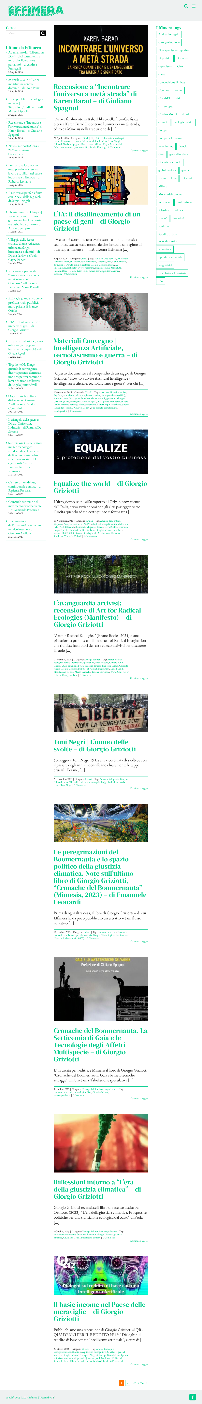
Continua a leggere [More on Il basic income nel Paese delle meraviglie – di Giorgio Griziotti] (139, 1364)
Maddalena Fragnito (64, 671)
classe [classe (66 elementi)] (161, 74)
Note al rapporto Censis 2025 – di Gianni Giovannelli (23, 150)
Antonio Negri (116, 138)
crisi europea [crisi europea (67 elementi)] (165, 106)
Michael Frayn (102, 144)
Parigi (103, 782)
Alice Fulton (102, 138)
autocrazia (75, 261)
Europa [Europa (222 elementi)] (162, 130)
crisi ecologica (79, 1092)
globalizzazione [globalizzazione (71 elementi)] (167, 170)
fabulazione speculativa (75, 935)
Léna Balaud (116, 668)
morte (87, 782)
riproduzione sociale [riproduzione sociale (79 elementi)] (170, 257)
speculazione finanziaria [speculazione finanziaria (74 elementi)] (172, 273)
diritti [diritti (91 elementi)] (185, 114)
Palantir (57, 270)
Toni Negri (66, 785)
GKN (66, 1237)
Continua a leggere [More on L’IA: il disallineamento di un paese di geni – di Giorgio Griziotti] (139, 277)
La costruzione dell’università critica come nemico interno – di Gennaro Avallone (25, 527)
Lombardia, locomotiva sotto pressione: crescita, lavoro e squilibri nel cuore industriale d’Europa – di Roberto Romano (25, 173)
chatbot (96, 395)
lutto (65, 782)
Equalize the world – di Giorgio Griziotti (100, 487)
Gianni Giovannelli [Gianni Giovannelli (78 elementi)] (169, 162)
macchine (89, 267)
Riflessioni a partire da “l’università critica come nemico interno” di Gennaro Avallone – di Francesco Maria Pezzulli (24, 279)
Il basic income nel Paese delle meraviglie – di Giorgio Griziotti (100, 1311)
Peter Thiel (82, 270)
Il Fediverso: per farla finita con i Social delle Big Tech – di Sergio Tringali (25, 197)
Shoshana (58, 536)
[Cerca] (43, 33)
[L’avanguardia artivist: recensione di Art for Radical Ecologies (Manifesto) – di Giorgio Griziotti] (101, 574)
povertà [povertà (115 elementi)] (162, 218)
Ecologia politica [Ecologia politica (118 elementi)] (183, 122)
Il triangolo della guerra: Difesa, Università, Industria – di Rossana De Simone (24, 425)
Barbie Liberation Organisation (79, 662)
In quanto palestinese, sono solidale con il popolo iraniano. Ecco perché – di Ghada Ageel (25, 347)
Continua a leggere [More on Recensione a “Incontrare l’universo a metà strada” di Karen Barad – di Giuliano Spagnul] (139, 150)
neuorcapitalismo (62, 1095)
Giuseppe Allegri (88, 1355)
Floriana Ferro (106, 141)
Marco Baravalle (82, 671)
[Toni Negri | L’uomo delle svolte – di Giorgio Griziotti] (101, 713)
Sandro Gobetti (100, 1361)
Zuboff (77, 536)
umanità (58, 273)
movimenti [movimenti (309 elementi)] (164, 202)
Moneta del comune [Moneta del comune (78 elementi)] (170, 194)
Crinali (85, 138)
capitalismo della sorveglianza (78, 395)
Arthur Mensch (61, 261)
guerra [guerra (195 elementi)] (185, 170)
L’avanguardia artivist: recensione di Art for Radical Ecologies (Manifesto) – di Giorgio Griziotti (97, 613)
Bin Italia (76, 1352)
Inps (115, 530)
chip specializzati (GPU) (113, 395)
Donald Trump (73, 264)
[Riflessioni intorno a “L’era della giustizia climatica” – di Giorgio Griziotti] (101, 1143)
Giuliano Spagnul (71, 144)
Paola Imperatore (84, 1237)
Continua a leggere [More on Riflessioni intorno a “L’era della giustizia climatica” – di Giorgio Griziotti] (139, 1240)
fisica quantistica (90, 141)
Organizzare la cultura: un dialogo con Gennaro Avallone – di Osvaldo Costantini (24, 402)
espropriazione (61, 398)
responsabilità (82, 147)
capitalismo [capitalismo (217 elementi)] (165, 66)
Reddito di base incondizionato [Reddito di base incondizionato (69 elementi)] (167, 237)
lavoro (81, 267)
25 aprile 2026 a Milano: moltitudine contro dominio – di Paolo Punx (23, 83)
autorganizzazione (62, 1352)
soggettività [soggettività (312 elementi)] (165, 265)
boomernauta (104, 932)
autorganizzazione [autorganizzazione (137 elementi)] (169, 42)
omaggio (96, 782)
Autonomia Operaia (109, 779)
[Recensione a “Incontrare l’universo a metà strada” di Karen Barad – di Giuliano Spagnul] (101, 51)
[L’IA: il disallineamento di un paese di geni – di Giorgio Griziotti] (101, 185)
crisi (109, 261)
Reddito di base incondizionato (76, 1361)
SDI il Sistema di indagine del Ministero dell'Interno (94, 533)
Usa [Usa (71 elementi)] (160, 281)
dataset (100, 527)
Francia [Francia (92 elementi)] (183, 146)
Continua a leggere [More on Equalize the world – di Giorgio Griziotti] (139, 539)
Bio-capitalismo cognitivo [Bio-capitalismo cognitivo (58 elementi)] (173, 50)
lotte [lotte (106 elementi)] (174, 178)
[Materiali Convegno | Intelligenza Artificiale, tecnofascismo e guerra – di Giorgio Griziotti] (101, 312)
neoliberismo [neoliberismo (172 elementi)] (184, 202)
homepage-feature (108, 1089)
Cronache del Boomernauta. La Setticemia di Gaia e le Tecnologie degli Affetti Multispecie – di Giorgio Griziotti (101, 1045)
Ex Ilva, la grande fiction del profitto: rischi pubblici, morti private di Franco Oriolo (25, 304)
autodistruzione (88, 261)
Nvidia (100, 404)
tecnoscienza (113, 270)
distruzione (59, 264)
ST (52, 1397)
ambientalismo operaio (65, 1234)
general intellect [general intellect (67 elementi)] (178, 154)
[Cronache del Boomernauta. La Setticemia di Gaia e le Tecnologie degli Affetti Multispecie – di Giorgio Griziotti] (101, 989)
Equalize (64, 530)
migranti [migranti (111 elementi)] (187, 178)
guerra (111, 264)
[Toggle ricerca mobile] (186, 6)
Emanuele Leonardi (86, 1234)
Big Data (58, 395)
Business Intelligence (85, 527)
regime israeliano (113, 404)
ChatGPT (112, 1352)
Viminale (68, 536)
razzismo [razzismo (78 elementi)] (163, 226)
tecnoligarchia (60, 410)
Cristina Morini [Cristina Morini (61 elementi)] (167, 114)
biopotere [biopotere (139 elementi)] (182, 58)
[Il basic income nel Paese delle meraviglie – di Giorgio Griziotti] (101, 1275)
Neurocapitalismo (87, 404)
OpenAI (79, 1358)
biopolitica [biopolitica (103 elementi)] (164, 58)
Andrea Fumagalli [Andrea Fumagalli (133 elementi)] (168, 34)
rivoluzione (113, 782)
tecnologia (101, 270)
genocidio (111, 398)
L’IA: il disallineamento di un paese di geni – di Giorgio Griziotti (97, 221)
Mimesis (114, 144)
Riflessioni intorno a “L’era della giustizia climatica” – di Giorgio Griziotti (97, 1189)
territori (96, 1237)
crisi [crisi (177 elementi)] (177, 98)
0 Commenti (114, 147)
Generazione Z (98, 398)
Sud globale (97, 407)
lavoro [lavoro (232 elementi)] (162, 178)
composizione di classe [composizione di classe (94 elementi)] (171, 82)
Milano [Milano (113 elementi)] (162, 186)
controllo (101, 261)
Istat (120, 530)
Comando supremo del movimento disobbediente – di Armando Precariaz (25, 505)
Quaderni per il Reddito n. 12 (99, 1358)
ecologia (86, 264)
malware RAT (60, 533)
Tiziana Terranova (100, 671)
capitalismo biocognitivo (94, 1352)
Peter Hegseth (69, 270)
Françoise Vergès (110, 665)
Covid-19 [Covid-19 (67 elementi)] (164, 98)
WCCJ (81, 938)
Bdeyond (69, 527)
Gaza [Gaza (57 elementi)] (161, 154)
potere (92, 270)
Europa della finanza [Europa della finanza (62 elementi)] (170, 138)
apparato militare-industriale (112, 392)
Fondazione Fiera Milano (82, 530)
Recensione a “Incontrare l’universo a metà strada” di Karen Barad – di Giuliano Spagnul (95, 97)
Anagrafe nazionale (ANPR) (77, 524)
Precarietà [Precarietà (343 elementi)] (178, 218)
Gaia (89, 935)
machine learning (69, 404)
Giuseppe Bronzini (106, 1355)
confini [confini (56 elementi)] (178, 90)
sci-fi (74, 938)
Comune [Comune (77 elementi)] (163, 90)
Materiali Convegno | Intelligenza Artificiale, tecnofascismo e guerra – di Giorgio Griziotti (96, 351)
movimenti (69, 1358)
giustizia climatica (118, 935)
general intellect (82, 398)
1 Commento (90, 536)
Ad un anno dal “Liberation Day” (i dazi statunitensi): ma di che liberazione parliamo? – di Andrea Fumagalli (26, 60)
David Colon (111, 527)
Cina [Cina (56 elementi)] (180, 66)
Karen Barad (87, 144)
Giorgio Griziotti (99, 264)
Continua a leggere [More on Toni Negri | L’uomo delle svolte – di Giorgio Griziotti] (139, 788)
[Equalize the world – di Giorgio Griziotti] (101, 452)
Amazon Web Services (105, 258)
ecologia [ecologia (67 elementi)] (163, 122)
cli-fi (114, 932)
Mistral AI (116, 267)
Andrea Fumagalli (101, 524)
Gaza (71, 398)
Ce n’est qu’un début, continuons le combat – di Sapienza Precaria (24, 486)
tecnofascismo (110, 407)
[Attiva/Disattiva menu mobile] (194, 6)
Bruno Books (101, 662)
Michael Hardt (76, 782)
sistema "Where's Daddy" (78, 407)
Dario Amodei (119, 261)
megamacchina (102, 267)
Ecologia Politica (92, 659)
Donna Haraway (62, 141)
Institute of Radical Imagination (93, 668)
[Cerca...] (23, 33)
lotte (72, 1237)
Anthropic (122, 258)
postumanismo (67, 147)
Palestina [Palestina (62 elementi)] (163, 210)
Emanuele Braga (76, 665)
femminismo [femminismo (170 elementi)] (165, 146)
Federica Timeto (93, 665)
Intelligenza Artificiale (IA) (83, 401)
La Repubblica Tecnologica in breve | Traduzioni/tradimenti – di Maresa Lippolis (25, 105)
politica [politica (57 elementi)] (178, 210)
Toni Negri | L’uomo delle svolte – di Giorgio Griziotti (95, 745)
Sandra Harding (98, 147)
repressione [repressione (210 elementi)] (164, 249)
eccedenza (76, 141)
